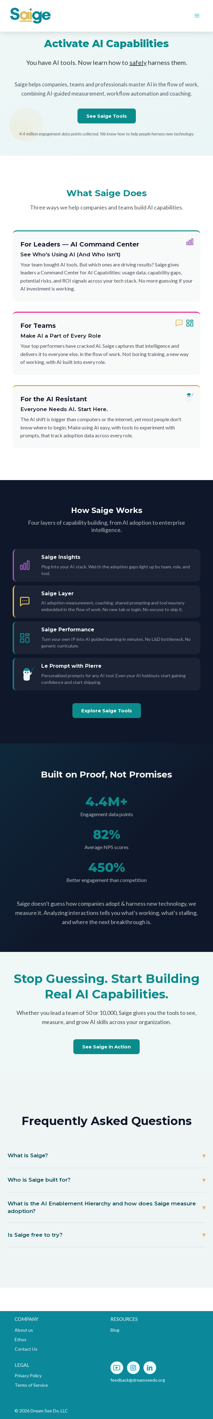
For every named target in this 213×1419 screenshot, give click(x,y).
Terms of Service (31, 1385)
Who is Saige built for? (39, 1180)
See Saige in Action (106, 1047)
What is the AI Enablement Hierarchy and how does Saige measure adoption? (102, 1207)
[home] (54, 16)
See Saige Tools (106, 116)
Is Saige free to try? (35, 1235)
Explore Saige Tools (106, 711)
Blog (114, 1330)
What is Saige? (28, 1155)
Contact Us (26, 1349)
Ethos (20, 1339)
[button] (197, 15)
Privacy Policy (28, 1375)
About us (24, 1330)
